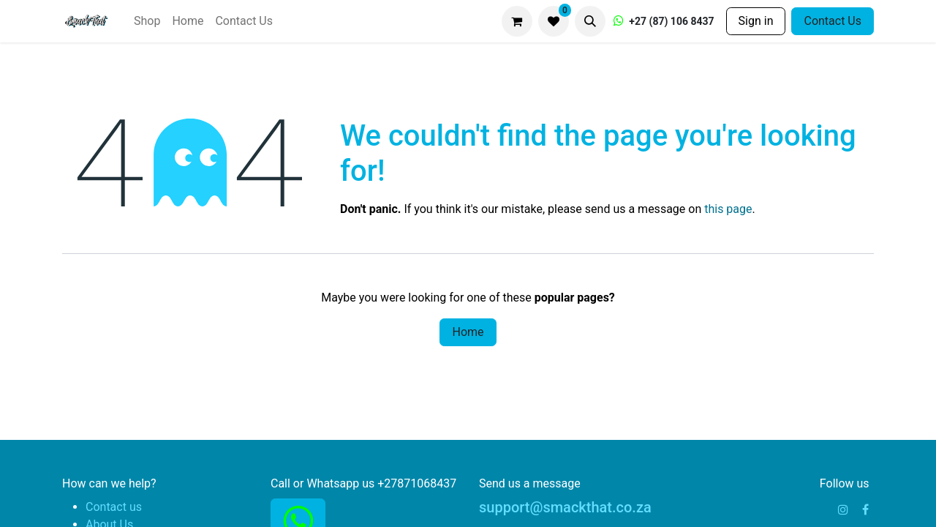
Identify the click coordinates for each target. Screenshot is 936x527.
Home (467, 332)
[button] (590, 21)
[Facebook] (865, 509)
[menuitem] (147, 21)
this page (728, 209)
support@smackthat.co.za (565, 507)
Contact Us (832, 21)
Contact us (114, 507)
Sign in (756, 21)
